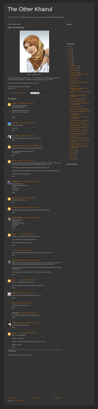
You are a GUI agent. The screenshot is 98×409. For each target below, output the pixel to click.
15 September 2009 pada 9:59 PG (30, 207)
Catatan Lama (57, 397)
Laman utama (34, 397)
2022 (70, 46)
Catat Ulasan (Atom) (18, 400)
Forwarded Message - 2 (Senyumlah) (79, 120)
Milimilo (14, 160)
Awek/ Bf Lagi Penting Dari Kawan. (78, 99)
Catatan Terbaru (12, 397)
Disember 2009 (74, 66)
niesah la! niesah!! (17, 260)
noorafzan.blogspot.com (18, 145)
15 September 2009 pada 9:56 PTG (28, 313)
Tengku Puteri (16, 322)
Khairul (14, 234)
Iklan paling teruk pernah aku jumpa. (79, 138)
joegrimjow (15, 197)
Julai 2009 (72, 152)
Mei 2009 (72, 157)
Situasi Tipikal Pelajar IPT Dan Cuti (78, 131)
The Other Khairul (30, 9)
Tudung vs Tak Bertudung (76, 106)
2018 (70, 48)
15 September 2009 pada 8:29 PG (25, 160)
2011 (70, 59)
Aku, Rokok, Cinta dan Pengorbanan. (79, 109)
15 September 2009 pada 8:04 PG (34, 145)
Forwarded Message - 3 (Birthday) (78, 134)
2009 (70, 64)
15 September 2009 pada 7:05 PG (27, 122)
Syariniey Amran (16, 181)
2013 (70, 55)
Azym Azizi (15, 122)
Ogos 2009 (73, 150)
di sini (31, 78)
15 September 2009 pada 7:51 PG (27, 136)
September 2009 (74, 72)
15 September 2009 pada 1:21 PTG (24, 250)
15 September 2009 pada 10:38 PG (31, 217)
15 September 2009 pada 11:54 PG (27, 234)
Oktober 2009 (73, 70)
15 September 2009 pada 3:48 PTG (27, 280)
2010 (70, 61)
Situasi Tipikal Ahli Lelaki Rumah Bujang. (80, 111)
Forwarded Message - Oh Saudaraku (79, 129)
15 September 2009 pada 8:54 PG (30, 181)
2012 (70, 57)
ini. (30, 86)
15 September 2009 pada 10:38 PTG (29, 322)
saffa (13, 303)
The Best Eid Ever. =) (75, 80)
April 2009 (72, 159)
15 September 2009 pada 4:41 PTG (26, 293)
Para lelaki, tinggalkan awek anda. (78, 144)
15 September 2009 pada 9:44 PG (27, 197)
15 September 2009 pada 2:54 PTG (31, 260)
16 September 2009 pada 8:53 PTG (27, 333)
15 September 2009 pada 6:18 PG (25, 103)
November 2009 (74, 68)
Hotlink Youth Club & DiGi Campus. (78, 127)
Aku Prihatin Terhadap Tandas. (77, 101)
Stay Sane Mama (16, 207)
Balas (13, 117)
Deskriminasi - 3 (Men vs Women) (78, 123)
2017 (70, 50)
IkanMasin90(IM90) (17, 217)
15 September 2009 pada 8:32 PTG (24, 303)
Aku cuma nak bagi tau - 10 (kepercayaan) (76, 114)
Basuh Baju (15, 136)
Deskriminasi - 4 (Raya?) (76, 136)
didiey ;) (14, 103)
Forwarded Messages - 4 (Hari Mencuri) (80, 125)
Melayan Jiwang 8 (74, 78)
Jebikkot (14, 293)
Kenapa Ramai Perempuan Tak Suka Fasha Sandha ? (79, 75)
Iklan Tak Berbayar (74, 86)
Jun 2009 (72, 154)
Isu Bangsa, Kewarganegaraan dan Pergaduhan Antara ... (78, 89)
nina (13, 250)
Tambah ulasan (12, 351)
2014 (70, 53)
